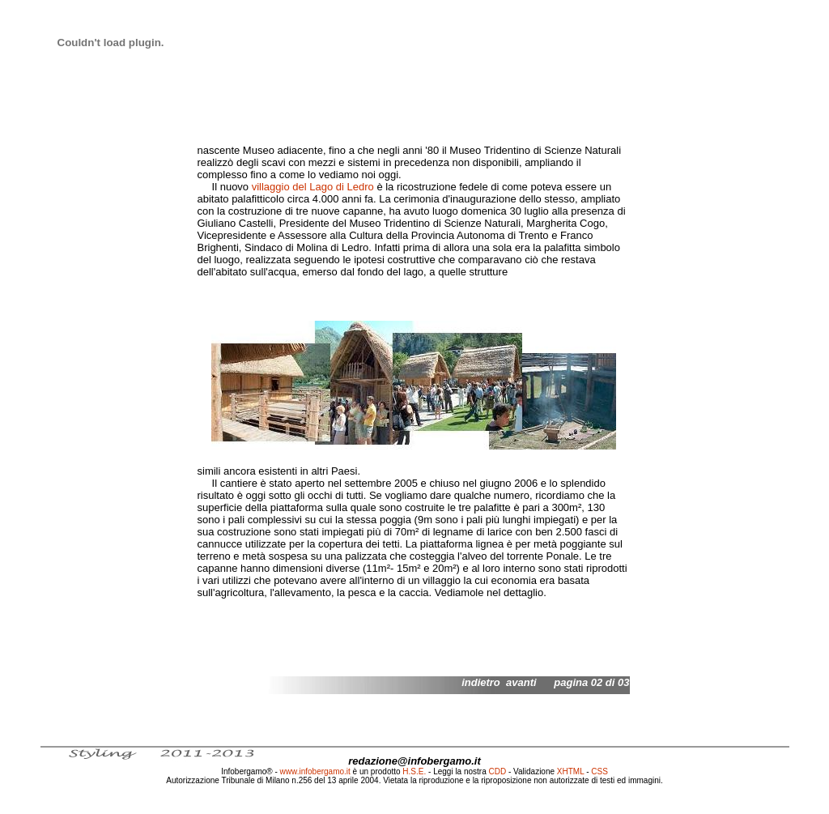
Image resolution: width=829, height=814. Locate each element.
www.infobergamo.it (315, 771)
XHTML (571, 771)
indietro (480, 682)
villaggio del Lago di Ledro (313, 187)
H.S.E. (414, 771)
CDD (498, 771)
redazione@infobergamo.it (414, 761)
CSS (599, 771)
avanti (521, 682)
